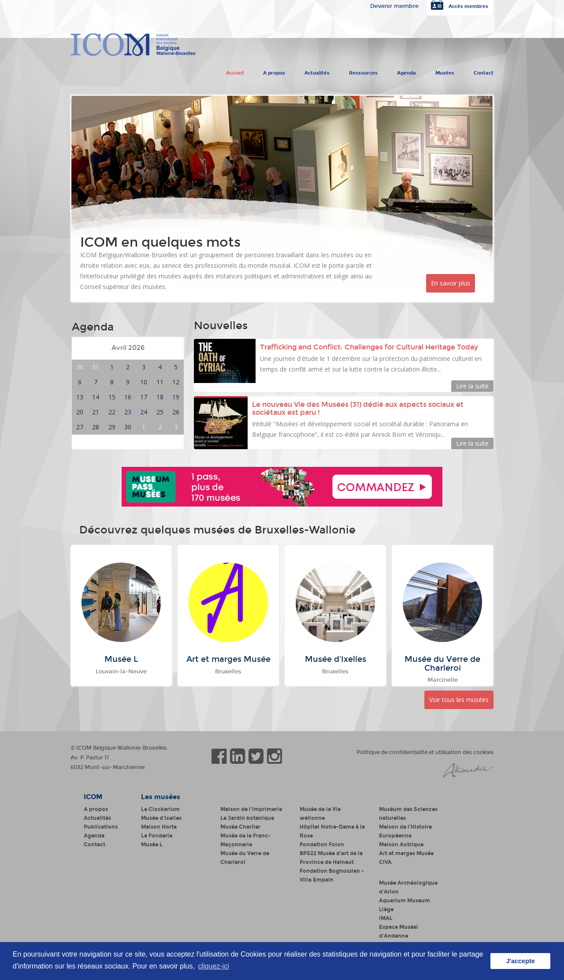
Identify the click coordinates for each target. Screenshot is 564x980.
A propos (274, 71)
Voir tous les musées (459, 699)
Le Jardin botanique (247, 818)
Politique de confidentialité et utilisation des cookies (425, 752)
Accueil (235, 71)
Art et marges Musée (406, 853)
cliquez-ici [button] (213, 966)
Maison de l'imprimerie (251, 809)
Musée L (152, 844)
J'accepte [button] (520, 961)
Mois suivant (161, 348)
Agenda (406, 71)
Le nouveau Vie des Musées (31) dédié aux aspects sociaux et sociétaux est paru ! (358, 408)
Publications (101, 827)
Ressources (363, 71)
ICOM (93, 797)
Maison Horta (159, 827)
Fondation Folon (322, 844)
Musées (444, 71)
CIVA (385, 862)
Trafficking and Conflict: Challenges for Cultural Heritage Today (370, 347)
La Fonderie (156, 836)
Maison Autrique (401, 844)
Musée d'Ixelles (161, 818)
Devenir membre (394, 6)
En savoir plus (450, 283)
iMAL (386, 918)
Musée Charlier (240, 827)
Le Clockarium (160, 809)
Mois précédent (98, 348)
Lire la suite (472, 386)
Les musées (160, 797)
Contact (484, 71)
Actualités (317, 71)
